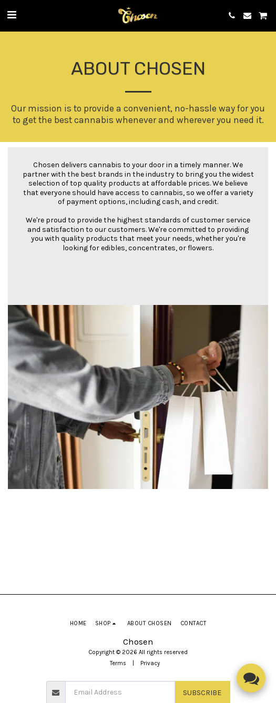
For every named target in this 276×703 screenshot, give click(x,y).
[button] (12, 15)
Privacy (150, 663)
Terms (118, 663)
